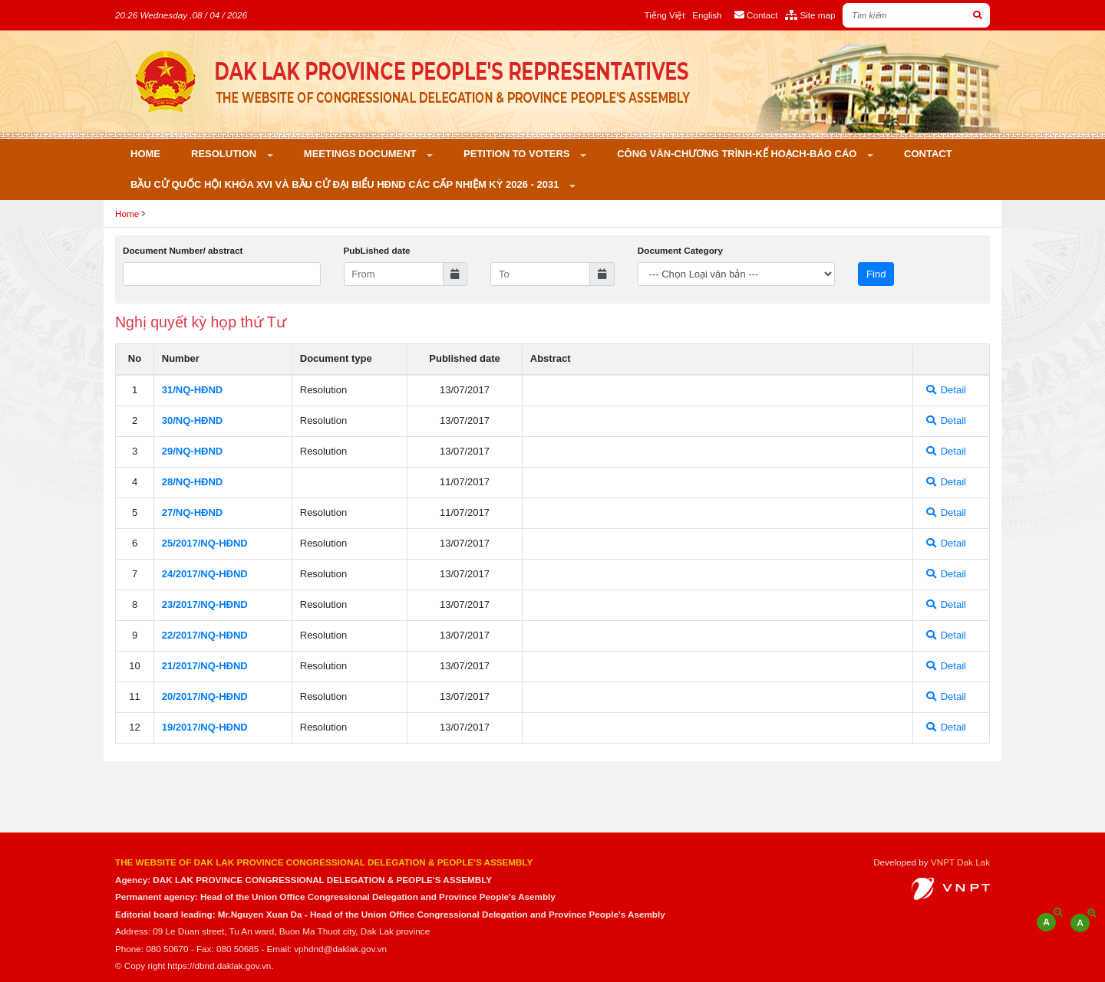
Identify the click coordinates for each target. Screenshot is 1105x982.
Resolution (225, 153)
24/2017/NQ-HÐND (205, 574)
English (706, 15)
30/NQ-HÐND (192, 420)
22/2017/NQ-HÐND (205, 635)
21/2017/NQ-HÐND (205, 666)
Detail (946, 390)
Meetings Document (361, 153)
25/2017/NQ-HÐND (205, 543)
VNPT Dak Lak (960, 862)
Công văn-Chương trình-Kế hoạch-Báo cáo (738, 153)
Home (145, 153)
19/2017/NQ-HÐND (205, 727)
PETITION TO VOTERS (517, 153)
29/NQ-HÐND (192, 451)
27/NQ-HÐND (192, 512)
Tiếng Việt (665, 15)
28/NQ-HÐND (192, 482)
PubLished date (377, 250)
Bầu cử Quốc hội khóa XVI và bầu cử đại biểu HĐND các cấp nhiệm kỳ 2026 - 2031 (346, 184)
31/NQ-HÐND (192, 390)
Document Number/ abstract (183, 250)
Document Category (680, 250)
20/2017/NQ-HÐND (205, 696)
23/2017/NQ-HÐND (205, 604)
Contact (928, 153)
